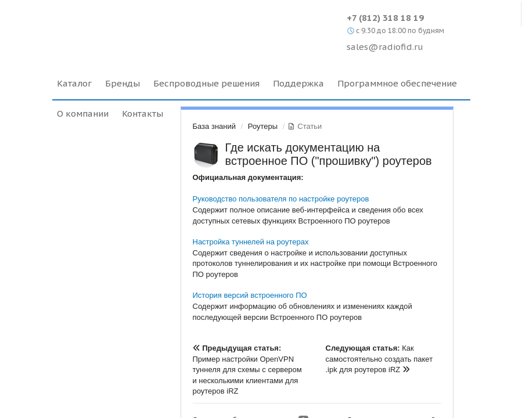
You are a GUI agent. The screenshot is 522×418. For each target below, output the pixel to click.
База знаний (214, 126)
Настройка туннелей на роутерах (251, 241)
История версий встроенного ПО (250, 295)
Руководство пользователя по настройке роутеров (281, 198)
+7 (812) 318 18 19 (385, 17)
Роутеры (263, 126)
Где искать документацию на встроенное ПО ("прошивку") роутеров (328, 154)
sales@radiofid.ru (385, 46)
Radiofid (152, 29)
